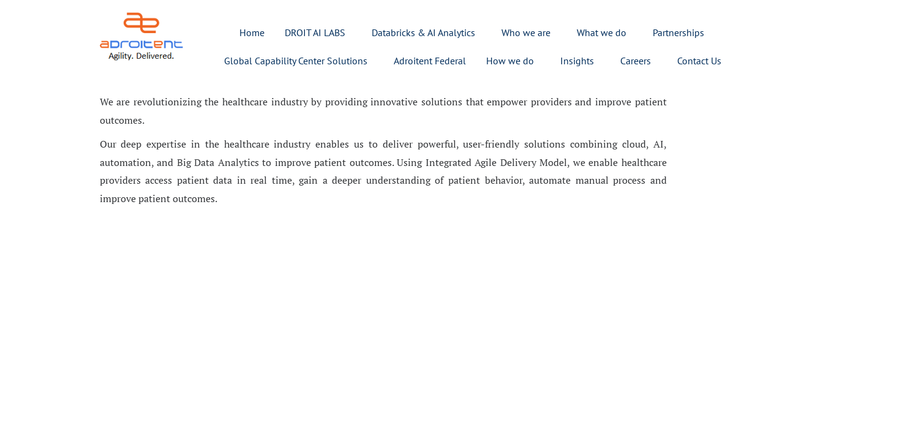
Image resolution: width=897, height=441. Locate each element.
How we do (510, 61)
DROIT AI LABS (315, 32)
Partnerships (678, 32)
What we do (601, 32)
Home (252, 32)
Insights (577, 61)
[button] (318, 32)
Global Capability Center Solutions (295, 61)
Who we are (525, 32)
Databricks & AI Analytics (423, 32)
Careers (635, 61)
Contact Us (699, 61)
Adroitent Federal (430, 61)
